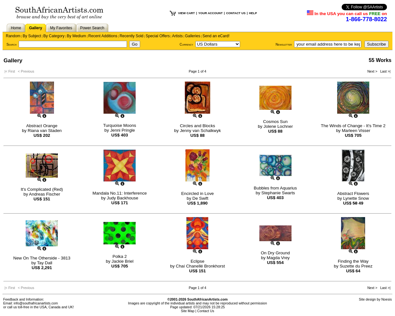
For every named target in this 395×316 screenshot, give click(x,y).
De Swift (201, 198)
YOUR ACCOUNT (210, 13)
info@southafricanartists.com (36, 303)
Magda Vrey (278, 257)
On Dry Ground (275, 252)
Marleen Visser (356, 130)
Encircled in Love (197, 193)
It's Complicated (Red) (42, 189)
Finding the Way (353, 261)
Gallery (35, 28)
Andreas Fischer (44, 194)
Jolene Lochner (278, 126)
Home (16, 28)
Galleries (192, 36)
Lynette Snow (356, 198)
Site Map (187, 311)
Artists (177, 36)
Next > (372, 71)
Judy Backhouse (122, 198)
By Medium (76, 36)
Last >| (384, 71)
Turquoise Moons (119, 125)
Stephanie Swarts (278, 192)
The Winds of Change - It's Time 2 (353, 125)
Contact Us (205, 311)
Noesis (386, 299)
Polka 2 (119, 256)
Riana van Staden (45, 130)
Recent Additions (102, 36)
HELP (253, 13)
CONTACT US (235, 13)
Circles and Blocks (197, 125)
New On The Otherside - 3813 (41, 258)
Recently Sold (131, 36)
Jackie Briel (122, 261)
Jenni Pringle (122, 130)
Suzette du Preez (356, 266)
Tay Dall (44, 262)
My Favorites (61, 28)
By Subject (31, 36)
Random (13, 36)
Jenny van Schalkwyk (200, 130)
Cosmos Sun (275, 121)
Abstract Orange (42, 125)
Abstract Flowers (353, 193)
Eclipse (197, 261)
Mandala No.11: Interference (120, 193)
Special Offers (158, 36)
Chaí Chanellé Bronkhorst (200, 266)
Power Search (92, 28)
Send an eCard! (215, 36)
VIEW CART (186, 13)
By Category (54, 36)
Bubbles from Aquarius (275, 188)
